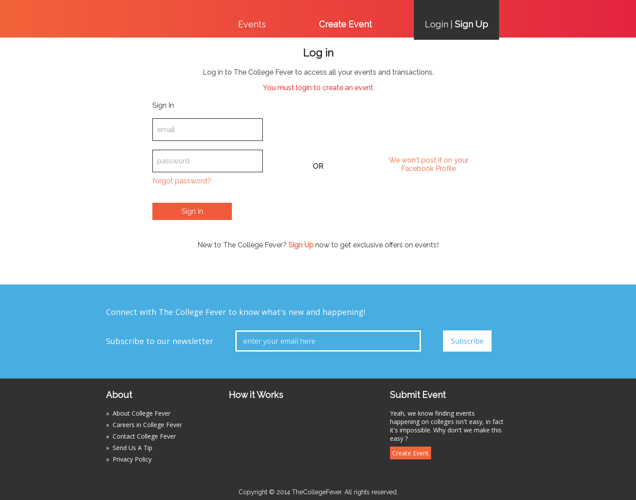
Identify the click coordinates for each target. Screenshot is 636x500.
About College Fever (141, 413)
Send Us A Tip (132, 447)
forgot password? (181, 181)
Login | (456, 24)
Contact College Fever (144, 436)
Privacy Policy (132, 459)
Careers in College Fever (147, 424)
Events (252, 24)
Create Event (410, 453)
